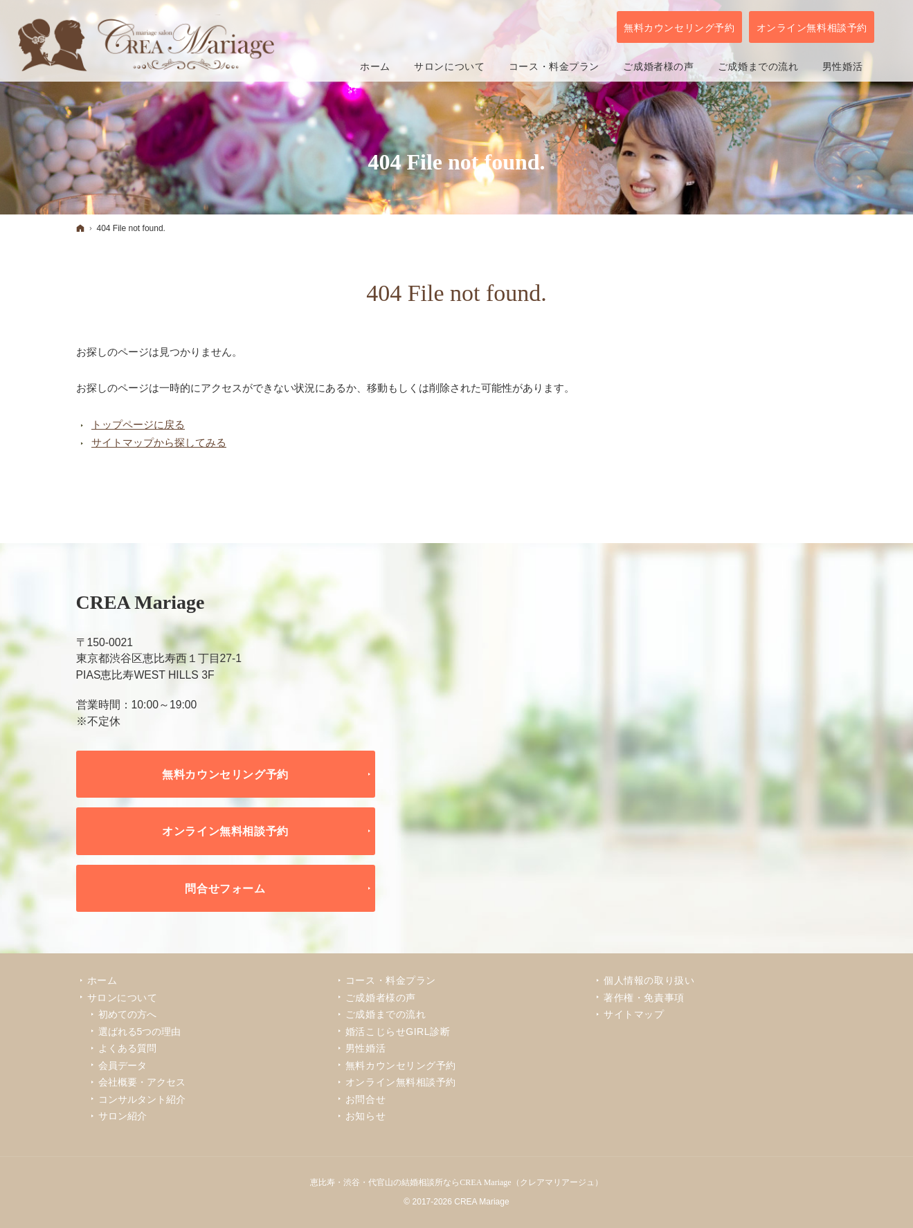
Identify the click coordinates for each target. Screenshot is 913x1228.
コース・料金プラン (390, 980)
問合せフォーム (225, 888)
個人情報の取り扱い (649, 980)
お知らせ (365, 1115)
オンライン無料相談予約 (225, 831)
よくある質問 (127, 1048)
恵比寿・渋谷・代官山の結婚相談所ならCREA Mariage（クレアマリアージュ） (456, 1182)
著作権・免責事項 (644, 997)
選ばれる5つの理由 (139, 1031)
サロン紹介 (122, 1115)
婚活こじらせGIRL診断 (397, 1031)
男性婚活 (365, 1048)
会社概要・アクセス (142, 1082)
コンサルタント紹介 (142, 1099)
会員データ (122, 1065)
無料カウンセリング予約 (225, 774)
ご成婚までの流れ (385, 1014)
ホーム (102, 980)
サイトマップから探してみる (158, 442)
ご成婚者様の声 (380, 997)
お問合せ (365, 1099)
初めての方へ (127, 1014)
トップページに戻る (138, 424)
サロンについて (122, 997)
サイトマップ (634, 1014)
